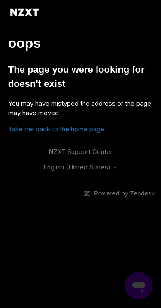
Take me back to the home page (56, 129)
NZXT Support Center (80, 152)
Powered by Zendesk (124, 193)
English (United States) (80, 167)
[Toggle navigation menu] (139, 12)
